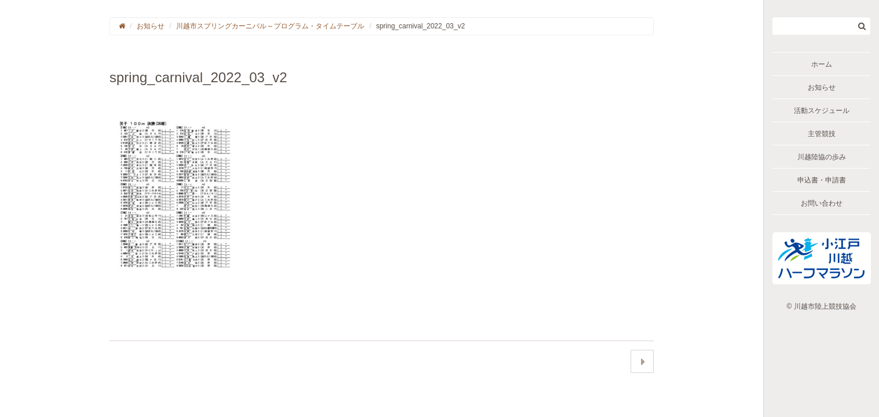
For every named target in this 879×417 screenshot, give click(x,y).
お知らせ (822, 87)
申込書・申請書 (821, 180)
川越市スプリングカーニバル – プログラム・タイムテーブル (270, 26)
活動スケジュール (821, 111)
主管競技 (822, 134)
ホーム (821, 64)
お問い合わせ (822, 203)
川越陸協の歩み (821, 157)
